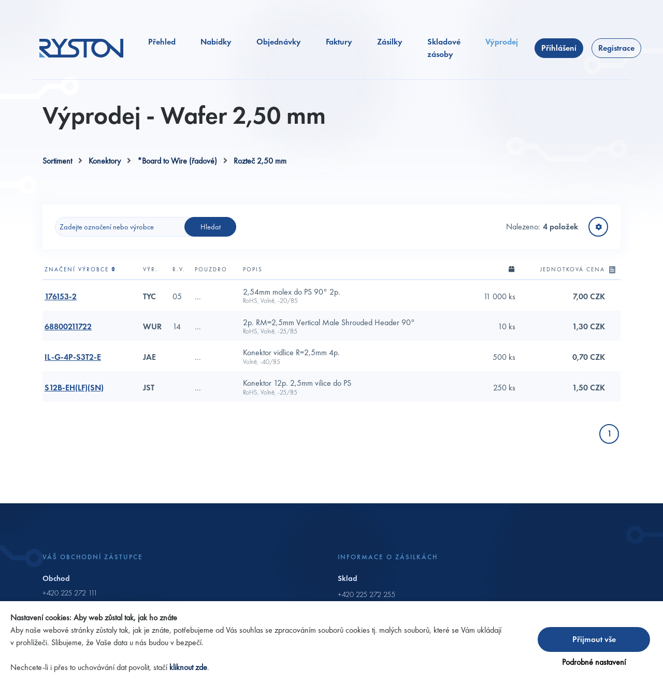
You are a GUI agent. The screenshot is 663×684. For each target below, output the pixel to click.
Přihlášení (558, 47)
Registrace (616, 47)
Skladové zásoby (443, 48)
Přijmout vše (594, 639)
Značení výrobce (80, 269)
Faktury (339, 41)
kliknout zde (188, 667)
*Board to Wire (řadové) (177, 160)
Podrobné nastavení (594, 662)
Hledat (210, 226)
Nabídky (216, 41)
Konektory (105, 160)
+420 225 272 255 (366, 594)
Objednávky (278, 41)
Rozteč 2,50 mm (260, 160)
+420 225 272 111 (69, 593)
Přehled (162, 41)
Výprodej (501, 41)
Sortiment (57, 160)
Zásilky (389, 41)
